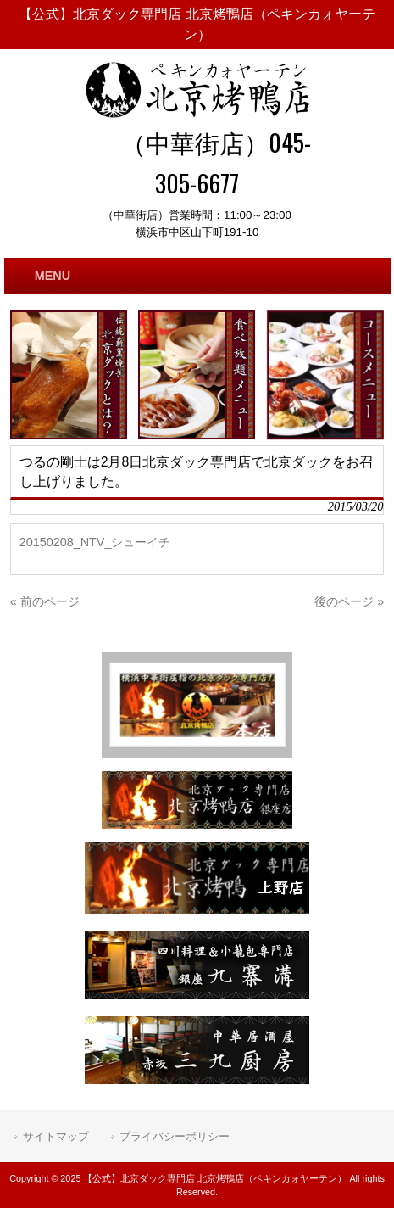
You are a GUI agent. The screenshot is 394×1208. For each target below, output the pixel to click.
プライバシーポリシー (174, 1136)
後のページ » (349, 601)
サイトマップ (56, 1136)
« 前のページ (45, 601)
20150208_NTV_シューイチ (95, 542)
